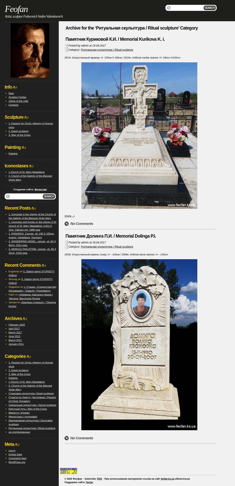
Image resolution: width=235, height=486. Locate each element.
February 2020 (17, 324)
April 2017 (14, 328)
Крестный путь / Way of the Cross (28, 408)
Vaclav (89, 482)
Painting (13, 153)
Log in (12, 450)
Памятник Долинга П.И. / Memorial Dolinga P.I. (111, 236)
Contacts (13, 104)
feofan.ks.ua (167, 479)
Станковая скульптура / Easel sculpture (31, 393)
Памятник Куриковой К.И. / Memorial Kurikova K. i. (115, 39)
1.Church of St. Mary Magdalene (27, 172)
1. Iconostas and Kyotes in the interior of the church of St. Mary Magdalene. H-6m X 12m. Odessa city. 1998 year (33, 226)
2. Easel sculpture (18, 131)
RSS (99, 479)
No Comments (81, 224)
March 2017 (15, 332)
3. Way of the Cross (20, 135)
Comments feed (17, 458)
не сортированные (19, 432)
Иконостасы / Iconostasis (23, 416)
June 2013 (14, 336)
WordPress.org (17, 462)
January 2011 (16, 344)
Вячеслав (41, 189)
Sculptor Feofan (17, 97)
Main (11, 93)
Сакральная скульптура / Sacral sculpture (32, 405)
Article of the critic (18, 101)
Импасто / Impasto (19, 412)
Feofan (16, 9)
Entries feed (15, 454)
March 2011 (15, 340)
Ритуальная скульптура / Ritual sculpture (107, 49)
